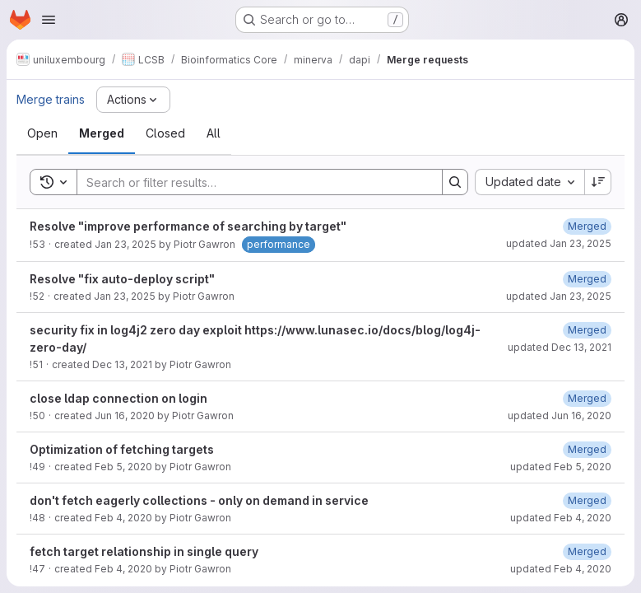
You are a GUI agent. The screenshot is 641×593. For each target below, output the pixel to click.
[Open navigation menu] (48, 20)
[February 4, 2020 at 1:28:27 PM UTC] (587, 551)
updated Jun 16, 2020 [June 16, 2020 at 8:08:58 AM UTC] (559, 415)
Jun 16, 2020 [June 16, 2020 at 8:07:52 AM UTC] (125, 415)
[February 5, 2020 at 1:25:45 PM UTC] (587, 449)
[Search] (251, 182)
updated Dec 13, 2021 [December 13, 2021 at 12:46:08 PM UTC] (559, 347)
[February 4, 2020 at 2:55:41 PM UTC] (587, 500)
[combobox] (529, 182)
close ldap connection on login (118, 398)
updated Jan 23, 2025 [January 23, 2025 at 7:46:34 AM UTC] (558, 243)
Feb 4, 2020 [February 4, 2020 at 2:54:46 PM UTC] (123, 517)
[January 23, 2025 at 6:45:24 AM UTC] (587, 278)
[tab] (42, 133)
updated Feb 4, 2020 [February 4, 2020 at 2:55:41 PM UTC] (560, 517)
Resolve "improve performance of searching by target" (188, 226)
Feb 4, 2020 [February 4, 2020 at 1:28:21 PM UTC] (123, 569)
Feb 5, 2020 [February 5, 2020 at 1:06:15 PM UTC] (123, 466)
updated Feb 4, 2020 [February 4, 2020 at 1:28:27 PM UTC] (560, 569)
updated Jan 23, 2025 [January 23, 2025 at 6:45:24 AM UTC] (558, 296)
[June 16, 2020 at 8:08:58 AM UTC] (587, 398)
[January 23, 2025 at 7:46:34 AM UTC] (587, 226)
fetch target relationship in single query (144, 551)
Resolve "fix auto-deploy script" (122, 279)
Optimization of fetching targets (122, 449)
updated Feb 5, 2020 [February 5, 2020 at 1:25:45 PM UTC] (560, 466)
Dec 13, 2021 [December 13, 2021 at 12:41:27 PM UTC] (122, 364)
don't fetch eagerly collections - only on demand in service (199, 500)
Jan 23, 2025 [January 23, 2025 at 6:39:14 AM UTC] (125, 296)
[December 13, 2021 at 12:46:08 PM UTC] (587, 330)
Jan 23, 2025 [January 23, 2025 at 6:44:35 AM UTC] (125, 244)
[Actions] (133, 99)
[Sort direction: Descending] (598, 182)
